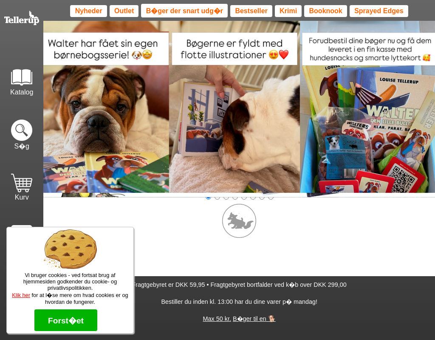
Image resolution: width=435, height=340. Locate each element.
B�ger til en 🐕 (254, 318)
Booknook (325, 10)
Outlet (124, 10)
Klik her (21, 295)
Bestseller (251, 10)
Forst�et (66, 320)
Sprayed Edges (379, 10)
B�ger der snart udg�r (184, 10)
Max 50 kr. (217, 318)
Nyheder (88, 10)
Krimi (288, 10)
